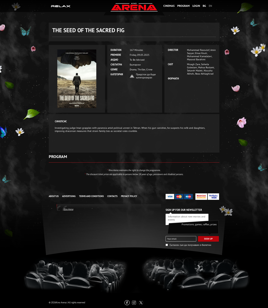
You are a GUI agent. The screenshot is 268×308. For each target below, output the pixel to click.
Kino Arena (68, 209)
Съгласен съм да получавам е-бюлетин (190, 245)
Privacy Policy (129, 196)
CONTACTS (112, 196)
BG (204, 6)
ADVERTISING (69, 196)
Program (183, 6)
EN (210, 6)
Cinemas (168, 6)
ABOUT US (54, 196)
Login (196, 6)
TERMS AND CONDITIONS (91, 196)
